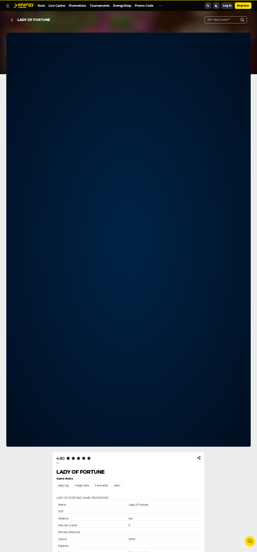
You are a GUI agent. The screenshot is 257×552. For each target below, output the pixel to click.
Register (243, 5)
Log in (227, 5)
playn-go (63, 485)
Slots (41, 5)
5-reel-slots (101, 485)
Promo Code (144, 5)
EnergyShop (122, 5)
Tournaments (99, 5)
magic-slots (82, 485)
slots (117, 485)
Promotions (77, 5)
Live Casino (57, 5)
